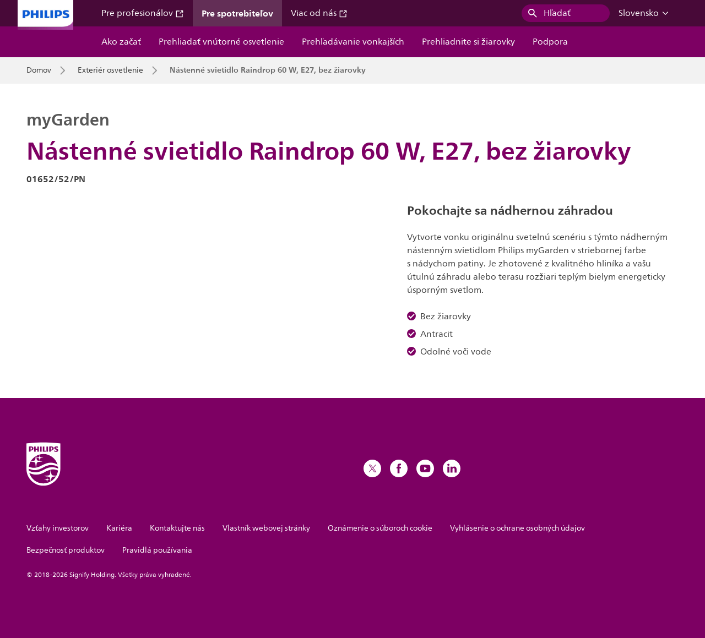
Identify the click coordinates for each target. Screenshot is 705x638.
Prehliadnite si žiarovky (468, 42)
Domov (38, 70)
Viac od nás (319, 13)
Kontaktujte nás (177, 528)
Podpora (550, 42)
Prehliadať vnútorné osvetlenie (221, 42)
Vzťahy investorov (57, 528)
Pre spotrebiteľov (237, 13)
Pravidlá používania (157, 550)
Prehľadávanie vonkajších (353, 42)
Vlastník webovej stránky (266, 528)
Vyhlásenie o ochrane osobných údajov (517, 528)
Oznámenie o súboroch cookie (380, 528)
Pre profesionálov (142, 13)
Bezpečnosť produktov (65, 550)
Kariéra (119, 528)
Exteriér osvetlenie (110, 70)
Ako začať (121, 42)
